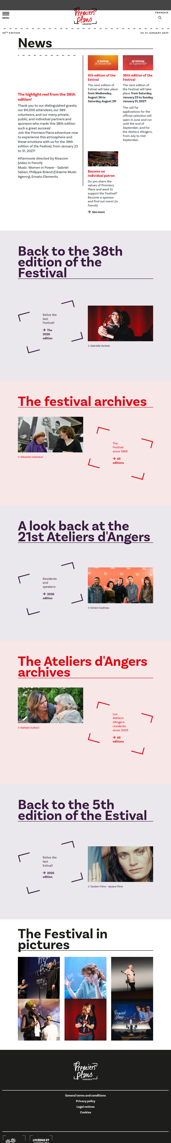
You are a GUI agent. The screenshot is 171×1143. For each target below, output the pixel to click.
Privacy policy (85, 1101)
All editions (118, 461)
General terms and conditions (85, 1095)
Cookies (85, 1112)
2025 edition (48, 875)
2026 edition (48, 596)
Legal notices (86, 1107)
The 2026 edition (47, 334)
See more (98, 212)
